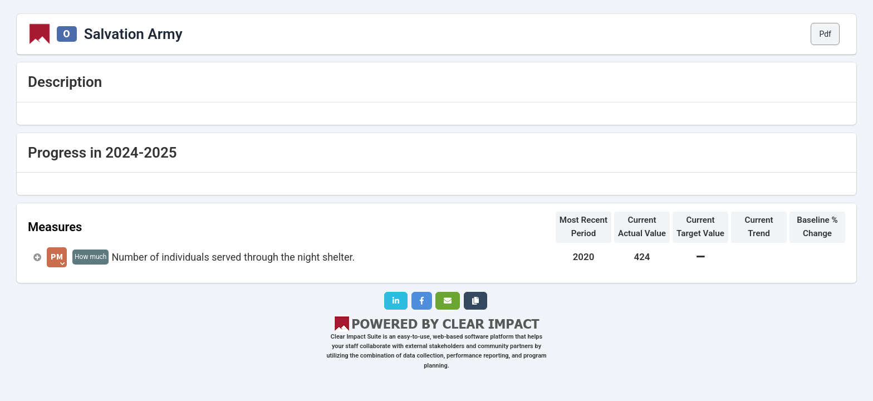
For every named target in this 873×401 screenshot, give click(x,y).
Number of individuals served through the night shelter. (233, 257)
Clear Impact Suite (356, 336)
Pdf (825, 34)
